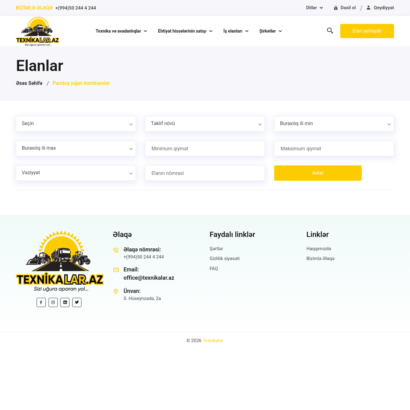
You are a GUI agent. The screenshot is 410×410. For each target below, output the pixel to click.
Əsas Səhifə (29, 83)
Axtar (318, 173)
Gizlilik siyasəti (225, 258)
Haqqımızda (318, 248)
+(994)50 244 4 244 (75, 8)
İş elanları (233, 31)
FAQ (214, 268)
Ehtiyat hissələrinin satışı (182, 31)
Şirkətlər (268, 31)
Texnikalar (213, 340)
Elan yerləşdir (367, 31)
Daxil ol (344, 7)
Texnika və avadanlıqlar (119, 31)
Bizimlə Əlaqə (320, 258)
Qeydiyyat (380, 7)
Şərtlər (216, 248)
